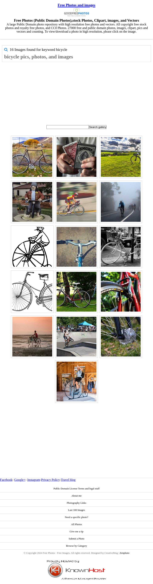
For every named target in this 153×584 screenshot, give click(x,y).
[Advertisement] (76, 92)
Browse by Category (76, 545)
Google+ (20, 479)
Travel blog (68, 479)
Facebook (6, 479)
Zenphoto (124, 553)
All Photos (76, 524)
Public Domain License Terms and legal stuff (76, 488)
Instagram (33, 479)
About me (77, 495)
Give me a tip (76, 531)
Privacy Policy (50, 479)
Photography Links (76, 503)
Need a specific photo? (76, 517)
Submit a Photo (76, 538)
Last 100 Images (76, 510)
